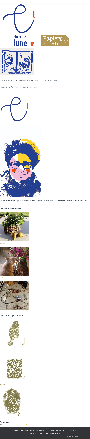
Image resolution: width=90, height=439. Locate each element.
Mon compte (41, 433)
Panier (46, 433)
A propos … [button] (2, 205)
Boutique (32, 430)
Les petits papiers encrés (71, 430)
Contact (47, 430)
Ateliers (26, 430)
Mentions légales (33, 433)
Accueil (21, 430)
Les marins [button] (2, 350)
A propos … (16, 430)
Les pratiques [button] (2, 243)
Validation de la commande (55, 433)
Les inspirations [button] (3, 418)
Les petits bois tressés (60, 430)
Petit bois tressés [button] (3, 77)
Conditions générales (40, 430)
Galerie (52, 430)
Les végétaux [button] (2, 384)
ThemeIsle (76, 436)
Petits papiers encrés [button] (4, 90)
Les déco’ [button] (1, 277)
